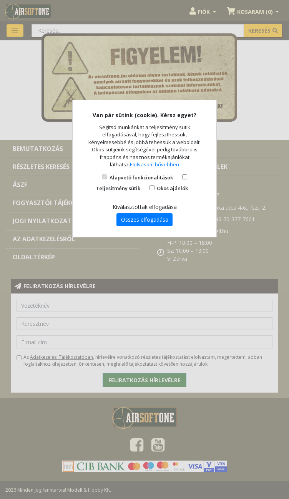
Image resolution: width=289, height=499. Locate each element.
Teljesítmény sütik (118, 188)
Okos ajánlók (172, 188)
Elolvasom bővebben (154, 164)
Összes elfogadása (144, 219)
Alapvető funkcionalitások (141, 177)
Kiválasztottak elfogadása (145, 207)
